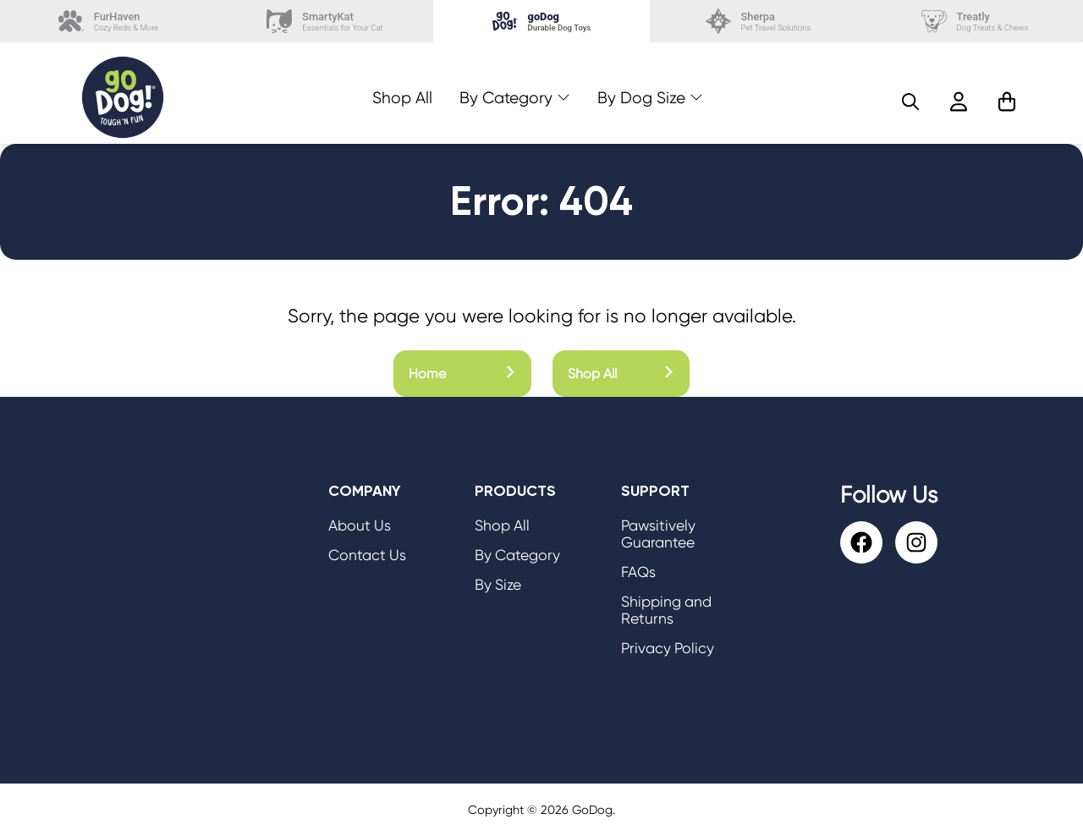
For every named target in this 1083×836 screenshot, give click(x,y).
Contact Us (367, 555)
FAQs (638, 572)
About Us (359, 525)
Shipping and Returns (666, 610)
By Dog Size (641, 97)
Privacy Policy (667, 648)
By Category (505, 97)
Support (655, 490)
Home (462, 374)
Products (515, 490)
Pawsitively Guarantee (658, 534)
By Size (498, 584)
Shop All (402, 97)
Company (364, 490)
